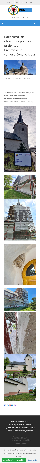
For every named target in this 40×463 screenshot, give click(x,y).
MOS (31, 2)
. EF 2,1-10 (25, 18)
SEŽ (27, 2)
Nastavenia (32, 460)
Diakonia (10, 2)
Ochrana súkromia (19, 437)
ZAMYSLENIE (15, 18)
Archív (27, 78)
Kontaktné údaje (20, 443)
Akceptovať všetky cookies (13, 460)
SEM (17, 2)
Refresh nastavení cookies (20, 440)
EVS (22, 2)
